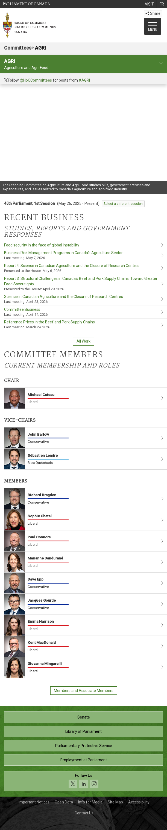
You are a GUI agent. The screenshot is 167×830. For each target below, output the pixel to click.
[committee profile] (161, 64)
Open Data (64, 802)
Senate (83, 717)
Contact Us (84, 813)
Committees (17, 48)
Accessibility (139, 802)
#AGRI (84, 80)
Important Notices (34, 802)
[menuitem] (149, 4)
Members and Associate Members (83, 690)
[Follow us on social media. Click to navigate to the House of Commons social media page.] (83, 781)
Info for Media (90, 802)
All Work (83, 341)
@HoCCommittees (36, 80)
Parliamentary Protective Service (83, 745)
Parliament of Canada (26, 4)
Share (152, 13)
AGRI (40, 48)
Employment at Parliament (83, 760)
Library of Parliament (83, 731)
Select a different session (123, 204)
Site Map (115, 802)
